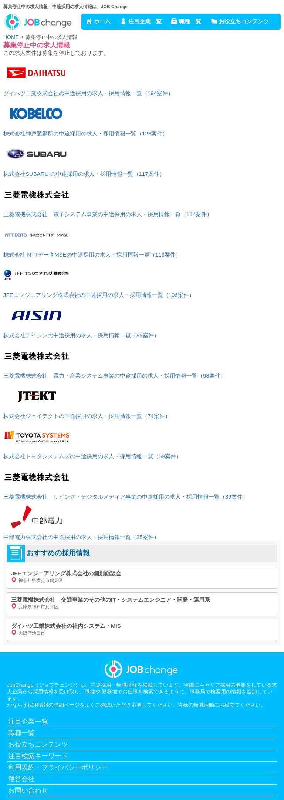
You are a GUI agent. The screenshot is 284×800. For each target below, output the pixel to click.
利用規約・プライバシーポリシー (58, 767)
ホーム (102, 21)
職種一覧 (190, 21)
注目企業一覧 (145, 21)
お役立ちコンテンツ (244, 21)
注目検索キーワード (38, 756)
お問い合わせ (28, 790)
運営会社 (21, 779)
